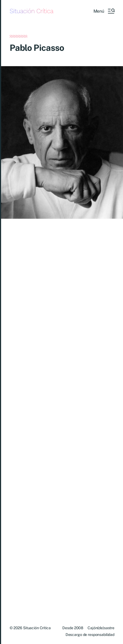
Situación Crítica (31, 11)
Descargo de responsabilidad (90, 634)
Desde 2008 (72, 628)
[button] (104, 11)
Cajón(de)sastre (101, 628)
